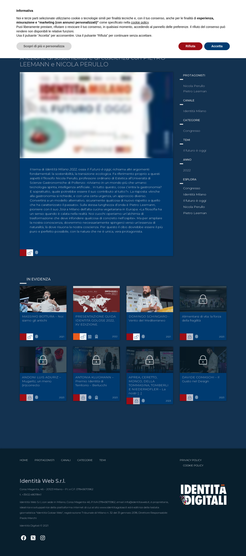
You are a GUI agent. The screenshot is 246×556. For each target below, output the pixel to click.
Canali (66, 460)
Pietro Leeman (195, 213)
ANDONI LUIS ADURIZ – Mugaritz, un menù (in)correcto (41, 381)
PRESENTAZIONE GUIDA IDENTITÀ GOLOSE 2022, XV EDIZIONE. (95, 320)
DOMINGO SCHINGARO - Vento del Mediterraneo (149, 318)
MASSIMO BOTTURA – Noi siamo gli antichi (42, 318)
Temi (102, 460)
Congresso (191, 188)
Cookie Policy (193, 465)
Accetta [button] (217, 46)
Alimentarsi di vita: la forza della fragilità (201, 318)
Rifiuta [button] (190, 46)
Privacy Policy (191, 460)
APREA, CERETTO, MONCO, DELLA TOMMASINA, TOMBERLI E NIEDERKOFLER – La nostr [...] (148, 385)
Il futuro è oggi (194, 201)
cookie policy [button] (139, 22)
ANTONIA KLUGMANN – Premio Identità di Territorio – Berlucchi (94, 381)
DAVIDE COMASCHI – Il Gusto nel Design (200, 379)
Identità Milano (194, 194)
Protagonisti (44, 460)
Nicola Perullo (194, 207)
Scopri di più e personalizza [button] (44, 46)
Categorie (85, 460)
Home (24, 460)
